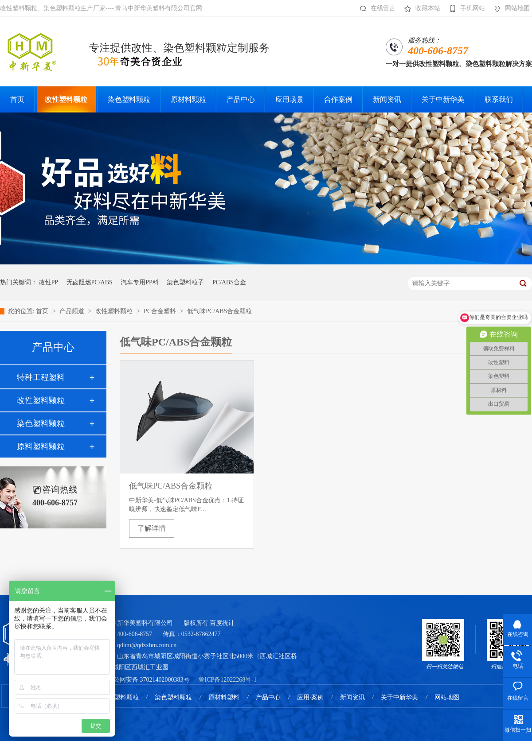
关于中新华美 (399, 697)
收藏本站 (420, 8)
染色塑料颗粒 (41, 423)
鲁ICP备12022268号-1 (228, 679)
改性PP (49, 282)
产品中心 (268, 697)
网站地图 (509, 8)
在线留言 (375, 8)
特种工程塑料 (41, 377)
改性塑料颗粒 (114, 311)
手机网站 (465, 8)
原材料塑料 (223, 697)
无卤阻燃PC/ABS (89, 282)
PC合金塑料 (161, 311)
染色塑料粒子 (185, 282)
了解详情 (151, 528)
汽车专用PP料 (140, 282)
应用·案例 (310, 697)
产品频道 (72, 311)
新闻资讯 (352, 697)
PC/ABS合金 (229, 282)
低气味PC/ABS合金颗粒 (219, 311)
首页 (43, 311)
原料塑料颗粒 (41, 446)
